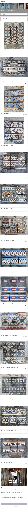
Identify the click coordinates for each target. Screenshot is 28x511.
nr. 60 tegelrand (5, 50)
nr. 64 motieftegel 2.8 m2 (7, 145)
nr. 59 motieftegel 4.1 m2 (7, 208)
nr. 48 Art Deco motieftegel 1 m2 (8, 430)
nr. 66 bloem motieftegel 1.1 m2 (8, 81)
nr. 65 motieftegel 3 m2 (6, 113)
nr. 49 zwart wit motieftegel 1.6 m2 (9, 398)
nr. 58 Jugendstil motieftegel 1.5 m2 (9, 240)
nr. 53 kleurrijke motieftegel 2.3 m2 (9, 335)
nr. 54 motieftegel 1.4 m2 (7, 303)
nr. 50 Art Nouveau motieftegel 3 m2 (9, 367)
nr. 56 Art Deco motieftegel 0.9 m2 (9, 272)
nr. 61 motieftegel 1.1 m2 (7, 176)
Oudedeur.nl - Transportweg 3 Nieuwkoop (7, 10)
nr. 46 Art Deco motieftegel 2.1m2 (9, 462)
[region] (14, 495)
